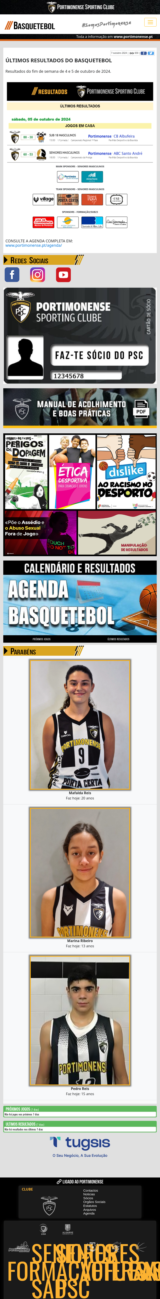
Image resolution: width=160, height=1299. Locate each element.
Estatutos (90, 1205)
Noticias (89, 1194)
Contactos (90, 1190)
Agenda (89, 1213)
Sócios (88, 1197)
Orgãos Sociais (94, 1201)
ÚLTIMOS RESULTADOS (118, 639)
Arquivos (89, 1209)
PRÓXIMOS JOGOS (42, 639)
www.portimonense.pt (133, 36)
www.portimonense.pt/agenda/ (33, 245)
